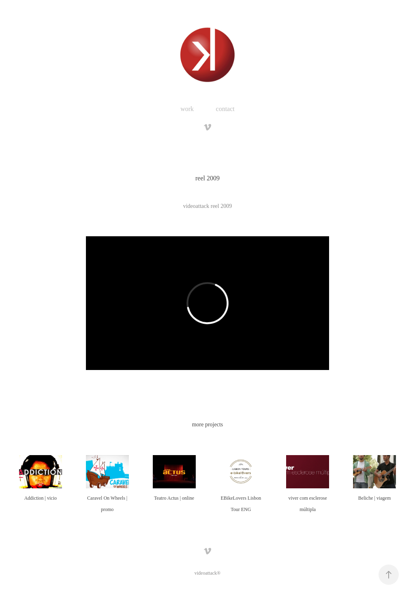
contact (225, 108)
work (187, 108)
